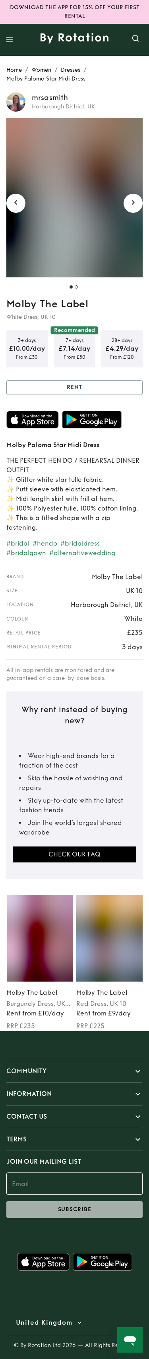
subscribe (74, 1209)
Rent (74, 388)
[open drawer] (9, 40)
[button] (74, 1071)
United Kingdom (44, 1322)
